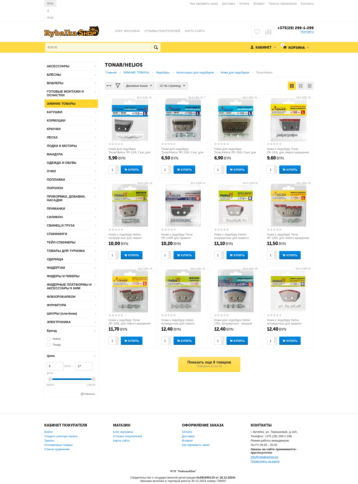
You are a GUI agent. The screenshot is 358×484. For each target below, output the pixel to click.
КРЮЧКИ (54, 129)
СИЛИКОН (55, 217)
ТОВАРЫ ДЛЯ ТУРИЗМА (66, 251)
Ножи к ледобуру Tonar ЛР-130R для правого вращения (177, 238)
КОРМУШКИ (56, 120)
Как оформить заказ (204, 3)
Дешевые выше (139, 86)
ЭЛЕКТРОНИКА (59, 322)
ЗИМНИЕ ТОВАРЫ (61, 103)
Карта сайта (121, 440)
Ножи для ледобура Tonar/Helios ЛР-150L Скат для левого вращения (235, 152)
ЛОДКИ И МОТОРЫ (62, 146)
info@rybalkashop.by (265, 457)
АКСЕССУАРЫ (58, 66)
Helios (57, 338)
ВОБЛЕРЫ (55, 83)
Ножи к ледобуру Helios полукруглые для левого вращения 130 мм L (178, 323)
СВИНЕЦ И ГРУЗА (61, 225)
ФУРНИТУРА (56, 305)
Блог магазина (123, 432)
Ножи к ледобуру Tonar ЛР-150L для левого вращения (288, 236)
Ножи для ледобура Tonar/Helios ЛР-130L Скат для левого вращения (182, 152)
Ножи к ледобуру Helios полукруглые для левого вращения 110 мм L (125, 238)
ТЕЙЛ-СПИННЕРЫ (61, 242)
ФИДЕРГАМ (56, 267)
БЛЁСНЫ (54, 74)
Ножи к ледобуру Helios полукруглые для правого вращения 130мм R (284, 323)
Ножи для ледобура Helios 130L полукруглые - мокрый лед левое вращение (233, 323)
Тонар (57, 344)
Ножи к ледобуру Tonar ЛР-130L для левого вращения (129, 321)
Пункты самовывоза (283, 3)
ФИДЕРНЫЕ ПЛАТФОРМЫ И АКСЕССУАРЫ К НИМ (69, 286)
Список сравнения (57, 449)
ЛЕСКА (52, 137)
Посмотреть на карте (265, 461)
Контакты (307, 3)
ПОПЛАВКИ (56, 179)
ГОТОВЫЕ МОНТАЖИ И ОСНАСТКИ (65, 93)
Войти (48, 432)
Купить (133, 169)
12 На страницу (172, 86)
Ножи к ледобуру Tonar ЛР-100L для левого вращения (288, 150)
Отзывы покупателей (127, 436)
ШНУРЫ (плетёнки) (62, 313)
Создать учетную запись (61, 436)
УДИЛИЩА (55, 259)
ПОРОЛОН (55, 188)
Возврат (259, 3)
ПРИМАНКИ (56, 208)
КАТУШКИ (54, 112)
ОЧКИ (51, 171)
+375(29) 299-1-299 (295, 28)
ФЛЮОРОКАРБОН (61, 296)
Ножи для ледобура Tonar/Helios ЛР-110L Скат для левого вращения (129, 152)
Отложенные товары (58, 445)
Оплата (244, 3)
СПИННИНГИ (57, 234)
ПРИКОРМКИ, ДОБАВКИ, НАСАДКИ (66, 198)
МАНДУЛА (55, 154)
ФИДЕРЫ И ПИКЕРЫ (63, 276)
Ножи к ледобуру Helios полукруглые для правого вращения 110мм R (231, 238)
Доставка (228, 3)
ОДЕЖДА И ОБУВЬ (61, 163)
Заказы (49, 440)
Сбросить (89, 393)
